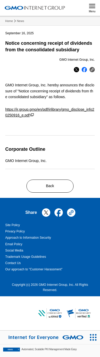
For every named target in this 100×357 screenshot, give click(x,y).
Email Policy (13, 244)
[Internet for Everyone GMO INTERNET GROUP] (43, 337)
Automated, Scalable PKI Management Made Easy (40, 350)
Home (9, 21)
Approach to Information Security (28, 237)
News (20, 21)
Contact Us (13, 263)
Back (50, 186)
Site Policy (12, 225)
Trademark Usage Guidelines (25, 257)
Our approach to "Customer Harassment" (34, 269)
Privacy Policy (15, 231)
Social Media (14, 250)
